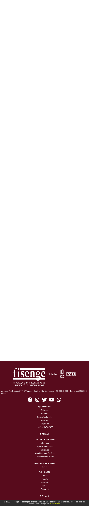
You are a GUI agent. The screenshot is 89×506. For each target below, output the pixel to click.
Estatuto (44, 420)
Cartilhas (45, 482)
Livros (45, 486)
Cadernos (45, 489)
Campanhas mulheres (44, 457)
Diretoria (44, 414)
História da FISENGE (44, 427)
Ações (44, 467)
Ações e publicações (44, 446)
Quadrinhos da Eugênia (44, 453)
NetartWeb (55, 504)
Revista (45, 479)
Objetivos (44, 424)
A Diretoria (44, 443)
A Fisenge (44, 410)
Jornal (45, 476)
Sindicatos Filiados (44, 417)
